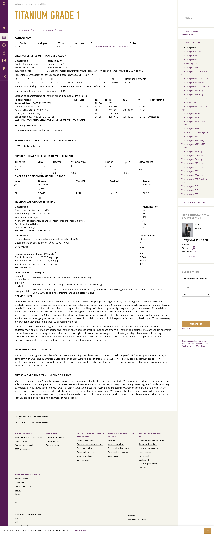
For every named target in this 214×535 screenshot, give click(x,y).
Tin (16, 498)
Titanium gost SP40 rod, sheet (195, 175)
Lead (17, 502)
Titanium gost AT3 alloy (192, 163)
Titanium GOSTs (52, 441)
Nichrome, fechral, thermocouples (28, 437)
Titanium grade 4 (189, 59)
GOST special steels (22, 449)
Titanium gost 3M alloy (192, 155)
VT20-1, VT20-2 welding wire (194, 132)
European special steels (24, 445)
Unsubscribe (187, 328)
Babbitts (18, 490)
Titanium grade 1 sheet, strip (53, 30)
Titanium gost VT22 (190, 136)
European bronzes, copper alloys (90, 444)
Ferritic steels (144, 456)
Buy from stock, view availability (111, 46)
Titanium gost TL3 (189, 186)
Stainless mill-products (148, 444)
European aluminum (23, 486)
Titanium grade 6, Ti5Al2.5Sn (195, 78)
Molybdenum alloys (116, 444)
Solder (17, 494)
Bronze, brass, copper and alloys (90, 435)
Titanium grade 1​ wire (26, 30)
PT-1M (184, 98)
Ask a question (189, 256)
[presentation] (193, 308)
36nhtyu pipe (187, 346)
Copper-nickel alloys (85, 448)
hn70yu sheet (199, 346)
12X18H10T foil (202, 343)
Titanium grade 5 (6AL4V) (193, 82)
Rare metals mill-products (118, 448)
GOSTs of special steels (148, 464)
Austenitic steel (145, 452)
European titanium (53, 445)
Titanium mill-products (55, 437)
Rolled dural (19, 482)
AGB (16, 522)
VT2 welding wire (189, 63)
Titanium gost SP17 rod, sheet (195, 167)
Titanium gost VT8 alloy (192, 90)
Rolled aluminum (21, 478)
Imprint (18, 518)
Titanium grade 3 (189, 55)
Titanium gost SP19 (190, 171)
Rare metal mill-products (118, 452)
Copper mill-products (85, 452)
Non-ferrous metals (27, 474)
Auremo (4, 16)
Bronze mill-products (85, 440)
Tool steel (142, 468)
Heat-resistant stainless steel (150, 448)
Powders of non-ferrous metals (151, 440)
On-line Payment (21, 423)
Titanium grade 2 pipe (191, 51)
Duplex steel (144, 460)
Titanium (51, 433)
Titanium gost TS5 (189, 194)
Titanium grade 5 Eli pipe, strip (195, 86)
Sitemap (131, 516)
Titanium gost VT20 (190, 128)
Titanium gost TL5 (189, 190)
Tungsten (111, 440)
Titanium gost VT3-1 (190, 67)
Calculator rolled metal (40, 423)
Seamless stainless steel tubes (194, 341)
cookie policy (79, 530)
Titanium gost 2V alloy (191, 151)
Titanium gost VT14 (190, 113)
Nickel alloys (23, 433)
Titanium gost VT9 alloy (192, 94)
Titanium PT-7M (188, 102)
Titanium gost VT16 (190, 117)
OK (207, 530)
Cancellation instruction (24, 526)
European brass (83, 460)
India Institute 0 (188, 343)
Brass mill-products (84, 456)
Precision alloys (21, 441)
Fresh (144, 519)
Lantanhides (113, 456)
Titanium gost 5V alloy (191, 159)
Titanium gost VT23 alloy (193, 140)
